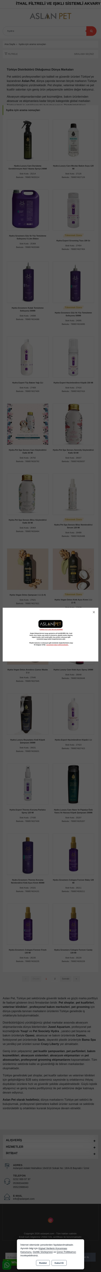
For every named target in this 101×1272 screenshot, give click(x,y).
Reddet (43, 1263)
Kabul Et (59, 1263)
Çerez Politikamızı (66, 1252)
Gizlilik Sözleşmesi (43, 1252)
